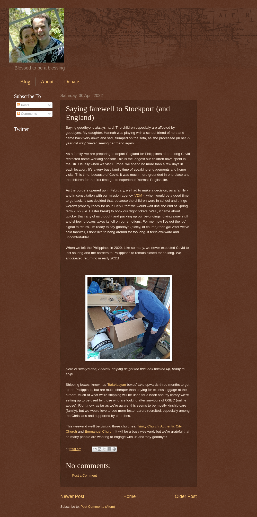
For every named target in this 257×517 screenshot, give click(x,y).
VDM (138, 195)
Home (129, 496)
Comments (27, 114)
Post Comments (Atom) (98, 507)
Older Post (186, 496)
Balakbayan (117, 385)
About (47, 81)
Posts (23, 105)
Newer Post (72, 496)
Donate (71, 81)
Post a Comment (84, 475)
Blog (25, 81)
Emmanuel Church (99, 431)
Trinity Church (148, 426)
